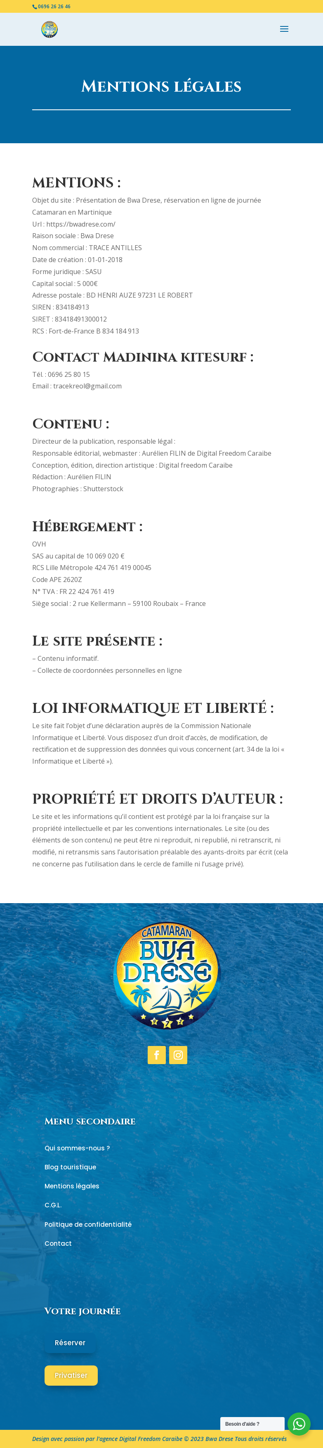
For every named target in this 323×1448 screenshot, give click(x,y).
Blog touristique (70, 1167)
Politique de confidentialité (88, 1224)
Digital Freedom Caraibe (150, 1439)
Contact (58, 1243)
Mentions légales (72, 1186)
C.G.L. (53, 1205)
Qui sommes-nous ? (77, 1148)
